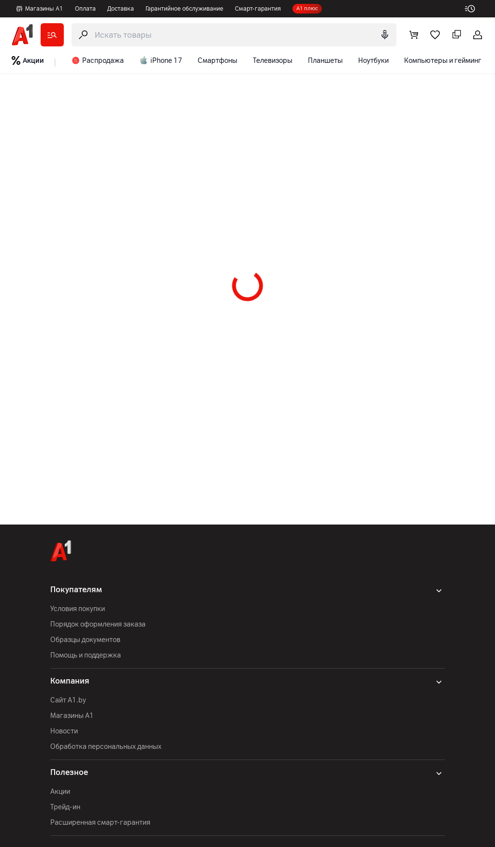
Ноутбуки (373, 61)
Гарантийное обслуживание (184, 8)
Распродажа (98, 60)
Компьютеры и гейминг (442, 61)
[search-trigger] (234, 34)
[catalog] (52, 34)
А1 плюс (307, 8)
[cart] (414, 34)
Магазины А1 (39, 9)
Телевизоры (272, 61)
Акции (28, 60)
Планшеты (325, 61)
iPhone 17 (160, 60)
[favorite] (435, 34)
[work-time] (473, 9)
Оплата (85, 8)
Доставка (120, 8)
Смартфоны (217, 61)
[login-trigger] (477, 34)
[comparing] (456, 34)
